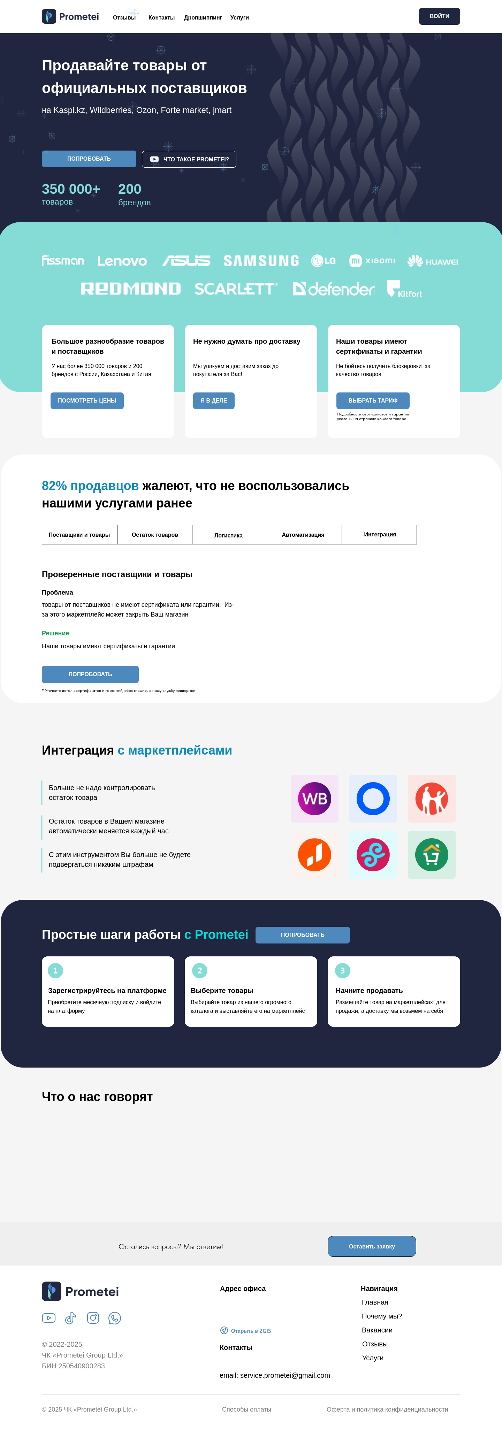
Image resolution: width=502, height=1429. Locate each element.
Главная (375, 1302)
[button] (89, 159)
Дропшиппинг (203, 18)
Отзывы (124, 18)
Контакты (162, 18)
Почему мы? (382, 1316)
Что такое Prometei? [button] (196, 159)
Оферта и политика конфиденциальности (387, 1409)
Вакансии (377, 1330)
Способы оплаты (246, 1409)
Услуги (239, 18)
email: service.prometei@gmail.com (275, 1375)
